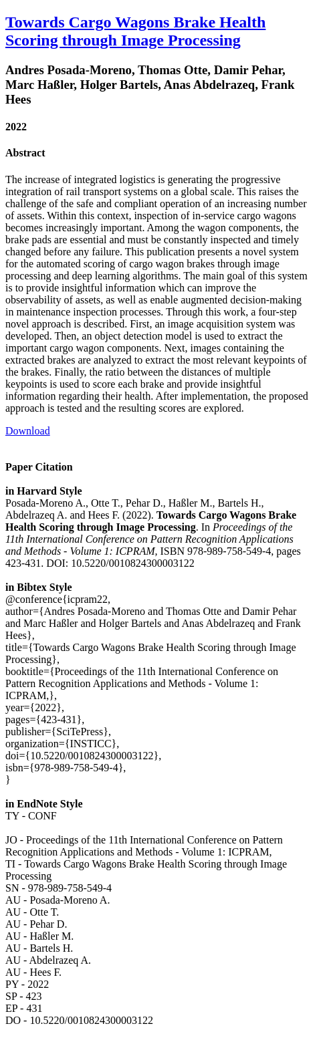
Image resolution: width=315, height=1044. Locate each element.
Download (27, 430)
